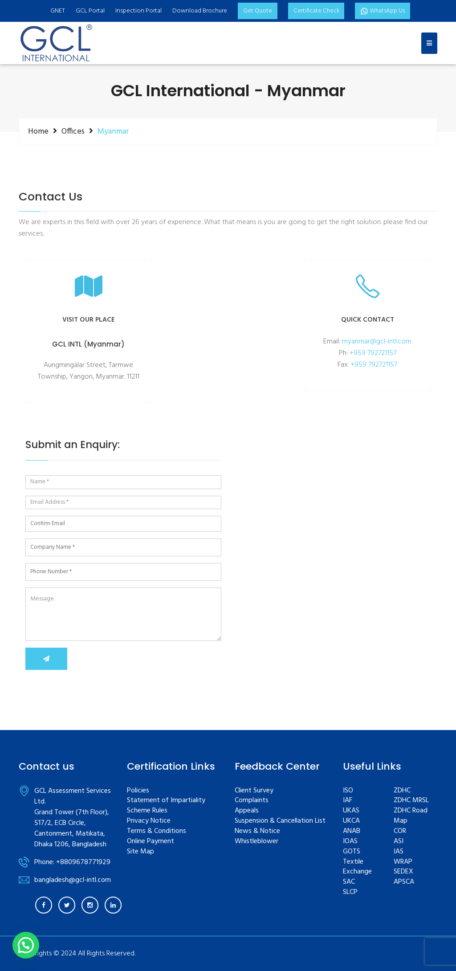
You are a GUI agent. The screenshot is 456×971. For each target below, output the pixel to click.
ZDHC (402, 791)
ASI (398, 841)
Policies (138, 791)
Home (38, 131)
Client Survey (254, 791)
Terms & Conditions (156, 831)
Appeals (247, 811)
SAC (349, 882)
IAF (347, 801)
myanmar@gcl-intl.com (376, 341)
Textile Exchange (357, 867)
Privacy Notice (149, 821)
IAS (398, 852)
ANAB (351, 831)
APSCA (404, 882)
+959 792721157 (373, 353)
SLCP (350, 892)
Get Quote (256, 11)
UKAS (351, 811)
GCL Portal (88, 11)
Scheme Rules (147, 811)
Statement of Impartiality (166, 801)
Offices (73, 131)
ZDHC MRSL (411, 801)
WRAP (403, 862)
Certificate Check (315, 11)
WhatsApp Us (383, 11)
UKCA (351, 821)
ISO (348, 791)
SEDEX (403, 872)
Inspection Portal (137, 11)
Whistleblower (256, 841)
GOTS (351, 852)
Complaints (252, 801)
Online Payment (150, 841)
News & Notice (257, 831)
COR (400, 831)
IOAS (350, 841)
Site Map (140, 852)
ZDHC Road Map (411, 816)
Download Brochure (198, 11)
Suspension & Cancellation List (280, 821)
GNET (56, 11)
